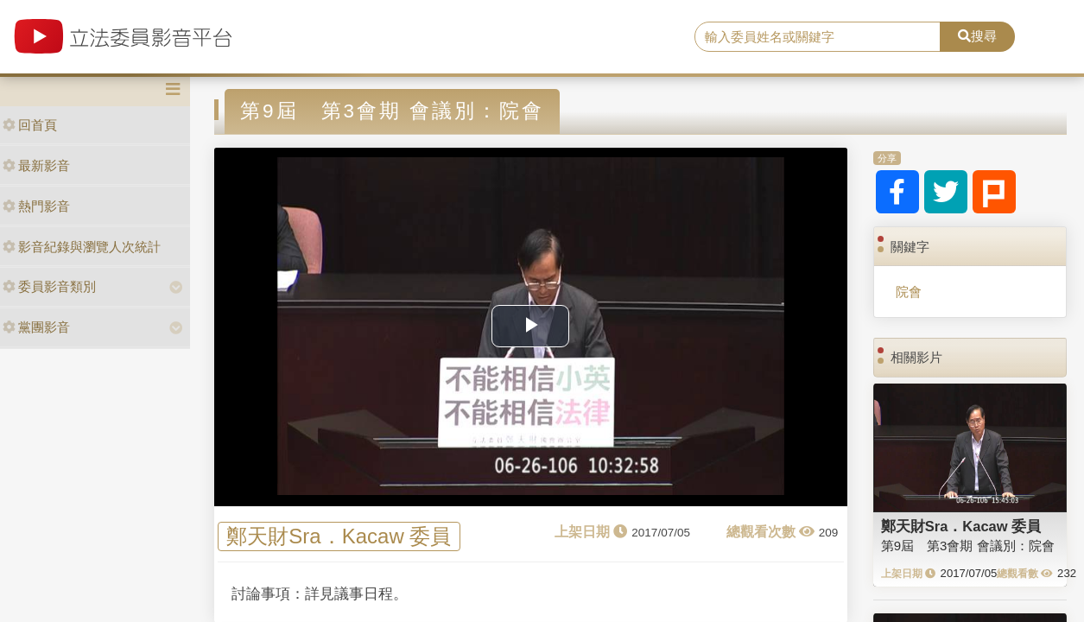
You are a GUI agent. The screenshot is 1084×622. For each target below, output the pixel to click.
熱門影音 (36, 206)
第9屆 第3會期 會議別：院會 (968, 545)
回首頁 (30, 124)
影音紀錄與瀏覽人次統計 (82, 246)
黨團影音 (36, 327)
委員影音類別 (49, 286)
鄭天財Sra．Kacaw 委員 (338, 536)
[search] (817, 37)
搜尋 (977, 36)
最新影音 (36, 165)
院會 (909, 291)
